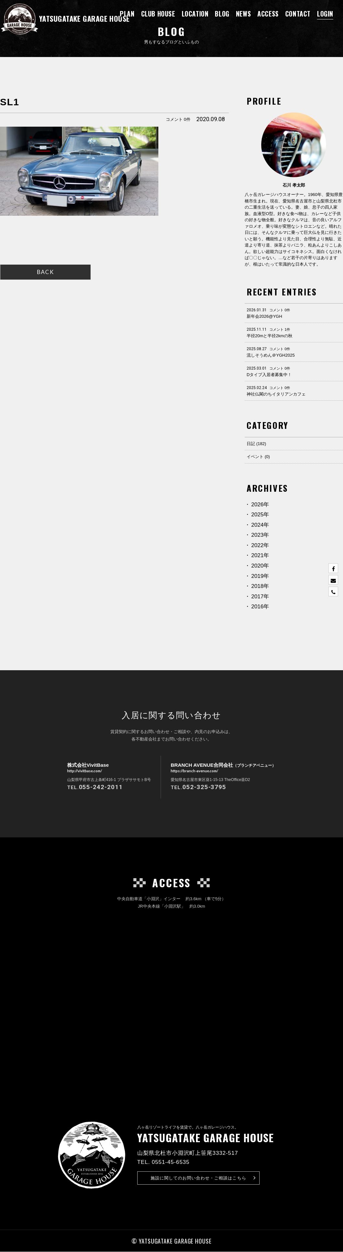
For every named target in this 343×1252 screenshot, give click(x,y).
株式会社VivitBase (86, 768)
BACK (45, 272)
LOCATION (195, 13)
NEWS (243, 13)
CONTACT (298, 13)
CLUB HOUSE (158, 13)
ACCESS (268, 13)
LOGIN (325, 13)
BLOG (222, 13)
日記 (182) (256, 443)
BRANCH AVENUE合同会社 (223, 768)
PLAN (127, 13)
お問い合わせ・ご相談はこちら (203, 1178)
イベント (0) (258, 456)
